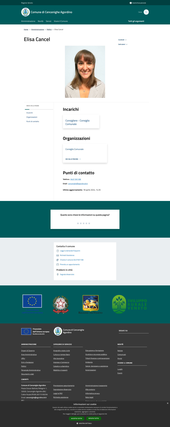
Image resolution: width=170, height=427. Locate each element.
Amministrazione (37, 29)
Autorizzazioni (90, 370)
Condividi (122, 40)
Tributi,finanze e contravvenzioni (97, 358)
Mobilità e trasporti (60, 370)
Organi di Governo (28, 350)
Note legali (89, 397)
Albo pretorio (90, 389)
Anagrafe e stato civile (61, 350)
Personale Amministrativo (30, 370)
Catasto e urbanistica (61, 366)
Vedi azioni (123, 44)
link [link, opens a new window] (106, 414)
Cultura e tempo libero (61, 354)
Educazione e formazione (94, 350)
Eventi (120, 373)
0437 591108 (76, 179)
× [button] (167, 403)
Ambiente (89, 362)
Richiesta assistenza (60, 397)
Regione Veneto (27, 3)
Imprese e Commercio (61, 362)
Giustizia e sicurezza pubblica (96, 354)
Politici (49, 29)
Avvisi (120, 358)
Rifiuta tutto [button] (94, 418)
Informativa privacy (92, 393)
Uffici (23, 358)
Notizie (120, 350)
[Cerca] (146, 12)
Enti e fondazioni (27, 362)
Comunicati (122, 354)
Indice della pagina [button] (32, 106)
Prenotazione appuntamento (63, 385)
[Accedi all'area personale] (138, 2)
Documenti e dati (27, 374)
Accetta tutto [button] (76, 418)
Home (26, 29)
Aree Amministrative (29, 354)
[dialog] (85, 414)
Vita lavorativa (58, 358)
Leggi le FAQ (57, 393)
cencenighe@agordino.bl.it (78, 183)
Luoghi (120, 369)
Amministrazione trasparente (96, 385)
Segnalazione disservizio (62, 389)
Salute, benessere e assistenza (96, 366)
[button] (85, 423)
